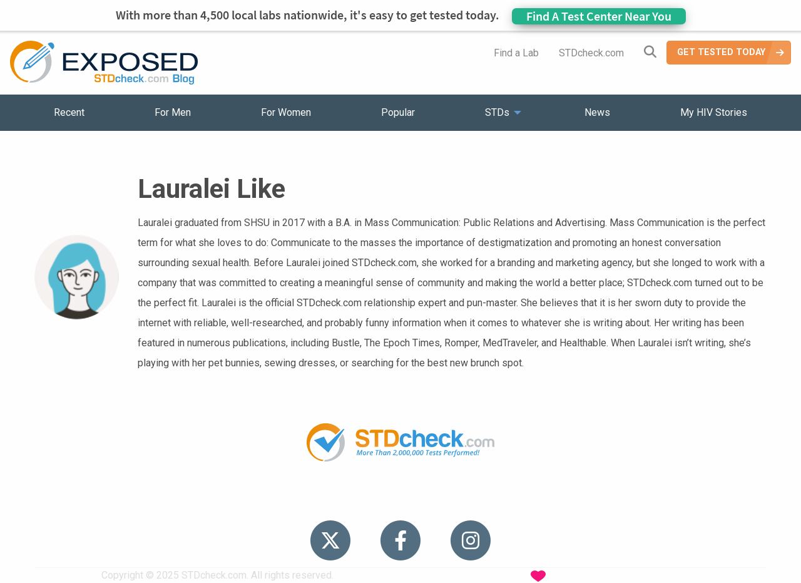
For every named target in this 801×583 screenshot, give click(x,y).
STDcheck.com (591, 53)
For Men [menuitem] (173, 112)
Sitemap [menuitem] (499, 501)
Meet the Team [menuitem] (570, 501)
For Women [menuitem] (286, 112)
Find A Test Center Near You (598, 16)
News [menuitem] (597, 112)
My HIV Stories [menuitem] (713, 112)
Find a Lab (516, 53)
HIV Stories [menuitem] (367, 501)
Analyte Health (653, 575)
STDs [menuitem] (497, 112)
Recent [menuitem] (69, 112)
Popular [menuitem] (398, 112)
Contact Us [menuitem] (437, 501)
